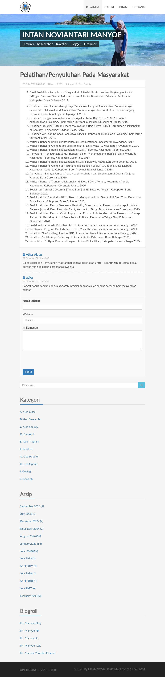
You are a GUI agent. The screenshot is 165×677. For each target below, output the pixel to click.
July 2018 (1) (27, 573)
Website (28, 314)
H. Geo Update (29, 463)
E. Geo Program (29, 441)
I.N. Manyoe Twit (30, 645)
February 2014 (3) (30, 595)
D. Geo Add (27, 434)
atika (28, 277)
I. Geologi (25, 471)
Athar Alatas (32, 254)
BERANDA (92, 7)
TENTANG (138, 7)
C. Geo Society (29, 426)
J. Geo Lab (26, 478)
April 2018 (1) (28, 580)
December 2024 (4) (31, 521)
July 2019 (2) (27, 558)
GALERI (109, 7)
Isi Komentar (30, 327)
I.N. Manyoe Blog (30, 623)
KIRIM (28, 372)
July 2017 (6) (27, 588)
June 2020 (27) (29, 551)
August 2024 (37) (30, 536)
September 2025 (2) (32, 506)
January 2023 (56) (31, 543)
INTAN (123, 7)
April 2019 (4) (28, 565)
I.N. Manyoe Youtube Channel (38, 653)
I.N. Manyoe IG (29, 638)
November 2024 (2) (31, 528)
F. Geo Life (26, 449)
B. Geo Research (30, 419)
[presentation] (49, 360)
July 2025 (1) (27, 513)
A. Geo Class (27, 411)
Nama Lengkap (31, 300)
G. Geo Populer (29, 456)
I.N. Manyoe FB (29, 630)
